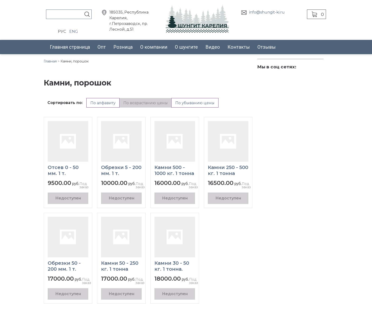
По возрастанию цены (145, 103)
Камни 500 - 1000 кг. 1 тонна (174, 170)
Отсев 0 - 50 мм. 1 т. (63, 170)
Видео (212, 47)
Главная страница (70, 47)
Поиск (87, 14)
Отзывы (266, 47)
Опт (102, 47)
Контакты (239, 47)
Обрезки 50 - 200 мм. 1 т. (64, 266)
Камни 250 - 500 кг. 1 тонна (228, 170)
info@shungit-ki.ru (267, 12)
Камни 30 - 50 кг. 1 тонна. (171, 266)
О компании (153, 47)
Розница (123, 47)
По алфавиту (103, 103)
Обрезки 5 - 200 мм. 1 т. (121, 170)
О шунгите (186, 47)
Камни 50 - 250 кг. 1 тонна (119, 266)
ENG (73, 31)
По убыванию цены (194, 103)
